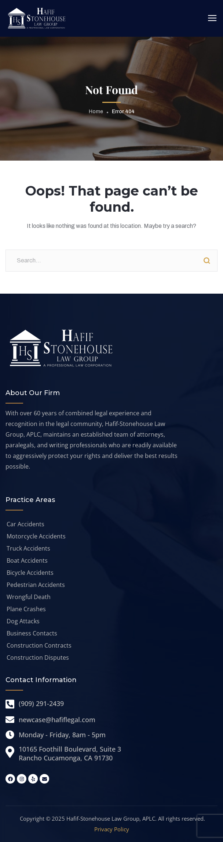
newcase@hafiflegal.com (57, 719)
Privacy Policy (111, 829)
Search (206, 261)
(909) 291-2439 (41, 703)
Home (96, 111)
